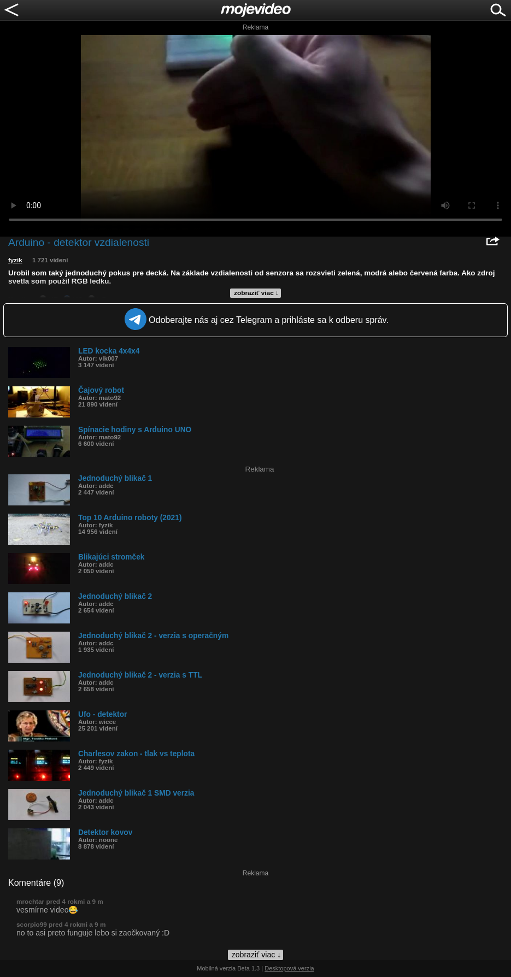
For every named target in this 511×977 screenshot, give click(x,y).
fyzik (15, 260)
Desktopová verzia (289, 968)
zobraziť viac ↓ (256, 293)
